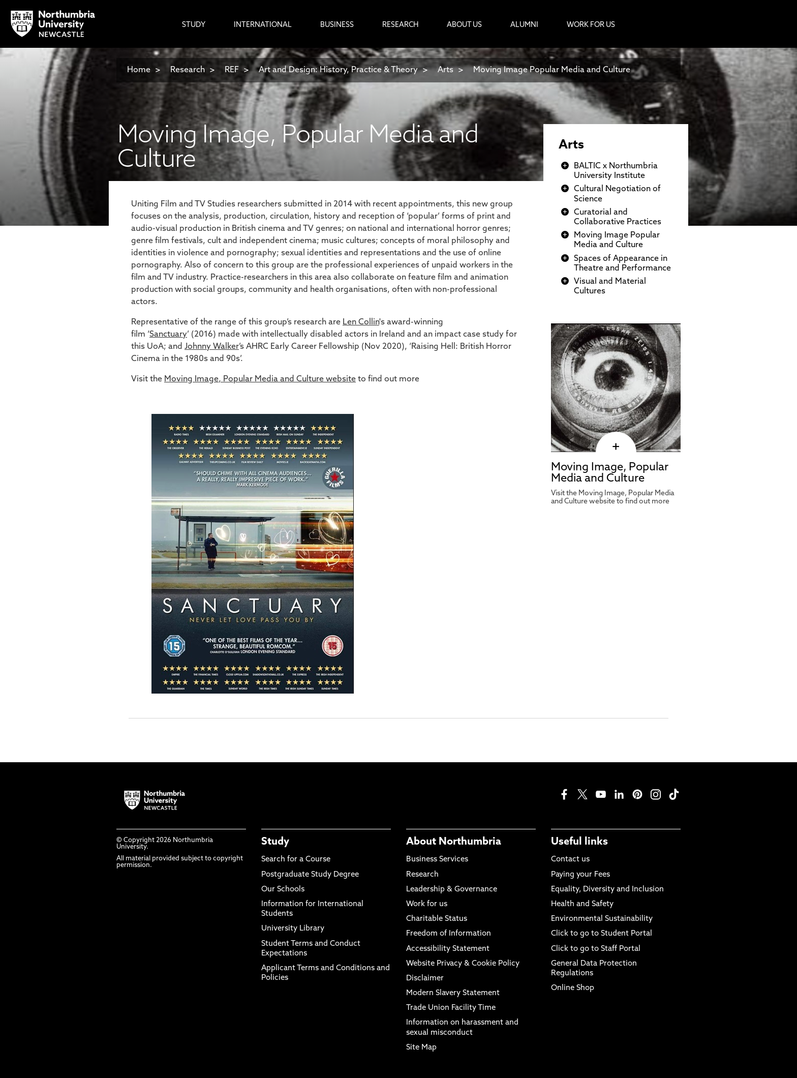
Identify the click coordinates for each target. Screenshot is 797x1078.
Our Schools (282, 889)
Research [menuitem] (400, 25)
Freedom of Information (448, 934)
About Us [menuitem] (464, 25)
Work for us (426, 904)
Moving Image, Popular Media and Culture (609, 473)
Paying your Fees (580, 875)
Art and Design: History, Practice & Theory (338, 70)
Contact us (570, 859)
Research (187, 70)
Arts (445, 70)
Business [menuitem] (337, 25)
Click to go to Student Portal (601, 934)
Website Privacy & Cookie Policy (462, 964)
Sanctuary (168, 335)
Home (138, 70)
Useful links (579, 842)
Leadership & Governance (451, 889)
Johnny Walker (212, 347)
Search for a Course (295, 859)
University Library (292, 929)
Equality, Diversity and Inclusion (607, 889)
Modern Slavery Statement (453, 993)
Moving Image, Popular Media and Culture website (260, 379)
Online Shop (572, 988)
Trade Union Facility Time (451, 1008)
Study (275, 842)
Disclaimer (425, 978)
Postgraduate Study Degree (310, 875)
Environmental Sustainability (602, 919)
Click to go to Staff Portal (595, 949)
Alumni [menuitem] (524, 25)
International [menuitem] (263, 25)
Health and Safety (582, 904)
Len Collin (361, 322)
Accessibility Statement (447, 949)
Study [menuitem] (193, 25)
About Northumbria (453, 842)
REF (232, 70)
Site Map (421, 1048)
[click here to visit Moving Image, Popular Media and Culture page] (616, 447)
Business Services (437, 859)
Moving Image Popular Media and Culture (551, 70)
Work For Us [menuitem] (591, 25)
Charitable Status (436, 919)
